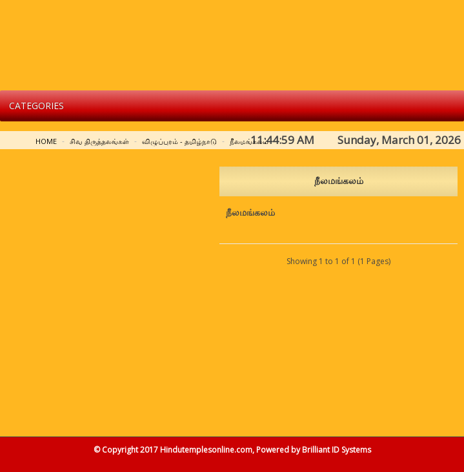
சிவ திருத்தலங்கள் (99, 141)
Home (46, 141)
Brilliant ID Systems (336, 449)
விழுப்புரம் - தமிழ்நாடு (179, 141)
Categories (36, 105)
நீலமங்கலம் (249, 141)
